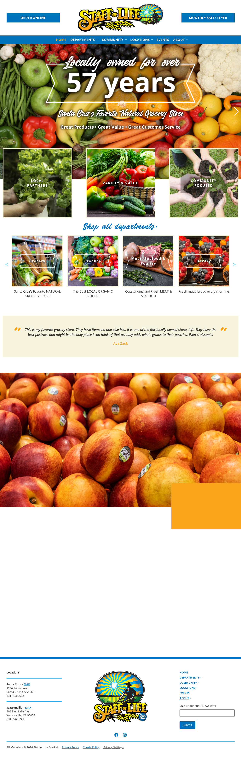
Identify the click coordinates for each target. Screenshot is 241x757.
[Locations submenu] (152, 39)
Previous (7, 262)
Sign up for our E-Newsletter (198, 706)
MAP (27, 684)
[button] (236, 111)
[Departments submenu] (97, 39)
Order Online (33, 17)
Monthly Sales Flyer (208, 17)
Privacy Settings (113, 747)
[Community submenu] (126, 39)
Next (234, 262)
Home (61, 39)
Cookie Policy (91, 747)
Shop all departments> (120, 226)
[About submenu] (187, 39)
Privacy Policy (70, 747)
